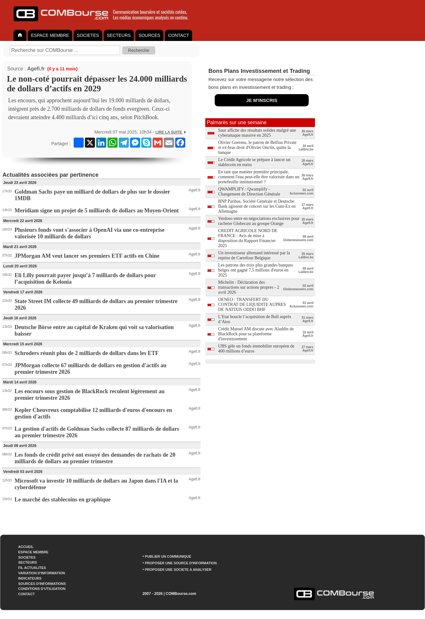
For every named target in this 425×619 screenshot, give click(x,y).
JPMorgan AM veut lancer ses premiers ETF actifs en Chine (87, 256)
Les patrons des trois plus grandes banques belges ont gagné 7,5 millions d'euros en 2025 (255, 270)
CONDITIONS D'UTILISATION (42, 589)
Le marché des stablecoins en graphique (63, 499)
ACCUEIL (26, 547)
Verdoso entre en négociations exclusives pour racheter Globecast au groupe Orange (258, 221)
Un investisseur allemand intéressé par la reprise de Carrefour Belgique (254, 255)
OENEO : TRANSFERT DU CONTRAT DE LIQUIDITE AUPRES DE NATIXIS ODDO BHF (252, 304)
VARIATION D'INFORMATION (41, 573)
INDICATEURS (29, 578)
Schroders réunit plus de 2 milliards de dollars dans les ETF (87, 353)
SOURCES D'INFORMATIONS (42, 584)
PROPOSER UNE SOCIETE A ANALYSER (178, 569)
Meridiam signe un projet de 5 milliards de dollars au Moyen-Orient (97, 210)
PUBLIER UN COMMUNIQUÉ (168, 556)
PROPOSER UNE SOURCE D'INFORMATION (181, 563)
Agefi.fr (36, 68)
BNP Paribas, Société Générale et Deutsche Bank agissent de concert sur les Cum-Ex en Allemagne (257, 206)
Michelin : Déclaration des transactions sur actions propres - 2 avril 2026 (248, 287)
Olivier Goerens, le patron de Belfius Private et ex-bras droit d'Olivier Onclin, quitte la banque (257, 147)
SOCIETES (88, 35)
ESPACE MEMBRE (50, 35)
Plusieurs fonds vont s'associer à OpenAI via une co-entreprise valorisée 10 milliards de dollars (90, 233)
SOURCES (149, 35)
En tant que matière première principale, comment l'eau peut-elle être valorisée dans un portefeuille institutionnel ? (258, 177)
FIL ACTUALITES (32, 568)
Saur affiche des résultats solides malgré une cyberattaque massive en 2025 (257, 133)
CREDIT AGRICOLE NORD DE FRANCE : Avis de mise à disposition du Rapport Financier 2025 (247, 238)
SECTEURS (119, 35)
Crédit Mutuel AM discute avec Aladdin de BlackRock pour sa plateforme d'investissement (256, 334)
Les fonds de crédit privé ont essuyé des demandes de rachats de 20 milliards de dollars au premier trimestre (95, 458)
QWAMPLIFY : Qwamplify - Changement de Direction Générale (249, 191)
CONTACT (178, 35)
